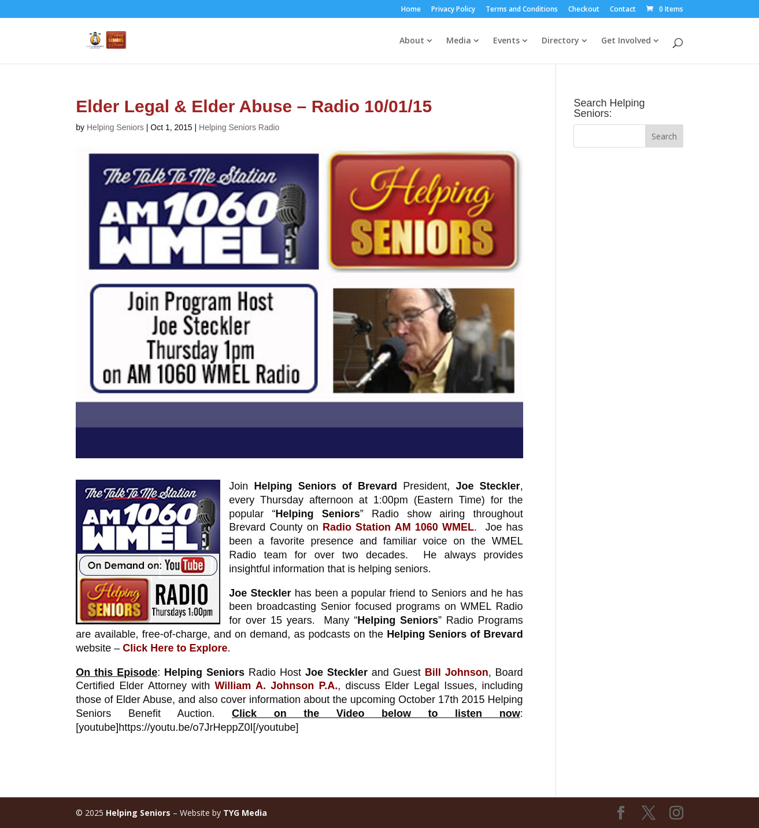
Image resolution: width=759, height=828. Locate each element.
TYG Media (245, 812)
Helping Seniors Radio (239, 127)
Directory (560, 41)
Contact (623, 10)
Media (458, 41)
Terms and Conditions (522, 10)
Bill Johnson (456, 672)
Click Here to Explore (175, 648)
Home (411, 10)
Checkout (583, 10)
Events (506, 41)
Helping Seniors (115, 127)
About (411, 41)
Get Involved (626, 41)
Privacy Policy (453, 10)
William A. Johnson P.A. (276, 685)
